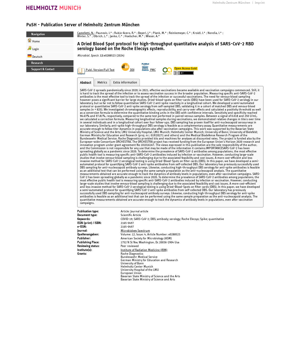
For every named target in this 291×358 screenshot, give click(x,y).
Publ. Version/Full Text (95, 70)
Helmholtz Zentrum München (231, 2)
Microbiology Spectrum (135, 230)
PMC (148, 70)
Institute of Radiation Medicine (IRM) (144, 250)
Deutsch (35, 56)
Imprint (260, 2)
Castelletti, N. (85, 33)
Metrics (102, 82)
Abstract (85, 82)
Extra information (125, 82)
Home (34, 40)
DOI (127, 70)
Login (33, 48)
